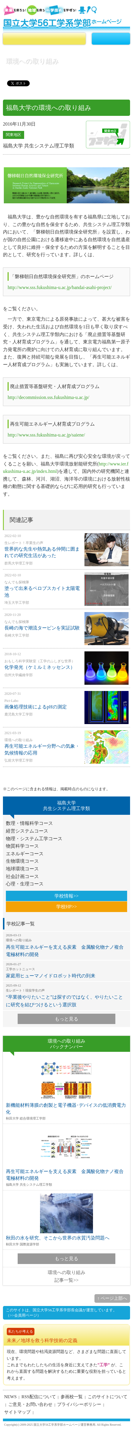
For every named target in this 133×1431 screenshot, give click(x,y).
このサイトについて (107, 1396)
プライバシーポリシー (79, 1404)
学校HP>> (66, 906)
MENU (111, 39)
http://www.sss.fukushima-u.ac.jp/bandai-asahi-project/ (60, 287)
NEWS (10, 1396)
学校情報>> (66, 895)
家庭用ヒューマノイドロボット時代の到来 (66, 970)
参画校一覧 (72, 1396)
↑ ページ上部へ (112, 1298)
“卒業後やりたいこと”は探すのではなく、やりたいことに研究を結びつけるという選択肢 (66, 995)
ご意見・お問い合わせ (30, 1404)
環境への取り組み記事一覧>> (66, 1276)
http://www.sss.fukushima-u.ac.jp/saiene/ (46, 434)
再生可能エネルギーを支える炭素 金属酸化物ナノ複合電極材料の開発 (66, 945)
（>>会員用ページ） (23, 1315)
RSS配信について (38, 1396)
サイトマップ (17, 1412)
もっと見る (66, 1018)
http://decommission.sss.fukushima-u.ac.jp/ (48, 397)
